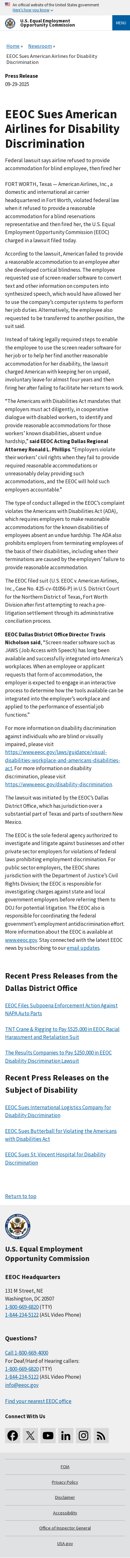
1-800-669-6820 (22, 1306)
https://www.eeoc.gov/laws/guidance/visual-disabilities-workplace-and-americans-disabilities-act (62, 760)
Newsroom (40, 46)
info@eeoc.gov (22, 1385)
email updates (83, 947)
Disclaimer (65, 1497)
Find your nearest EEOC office (38, 1401)
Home (13, 46)
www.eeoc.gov (21, 940)
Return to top (20, 1196)
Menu (121, 23)
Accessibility (65, 1513)
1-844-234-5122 (22, 1314)
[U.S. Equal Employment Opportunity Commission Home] (51, 23)
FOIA (65, 1466)
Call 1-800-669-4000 (26, 1352)
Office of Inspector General (65, 1528)
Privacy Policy (65, 1482)
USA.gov (65, 1543)
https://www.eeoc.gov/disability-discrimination (58, 784)
